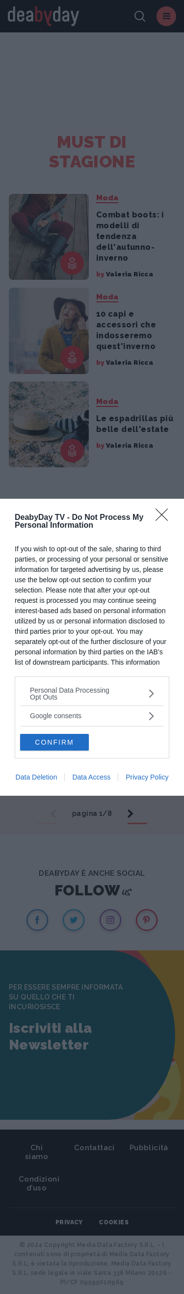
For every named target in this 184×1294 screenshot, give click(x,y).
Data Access (91, 777)
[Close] (165, 518)
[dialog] (92, 647)
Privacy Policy (147, 777)
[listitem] (92, 694)
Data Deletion (36, 777)
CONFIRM (54, 742)
